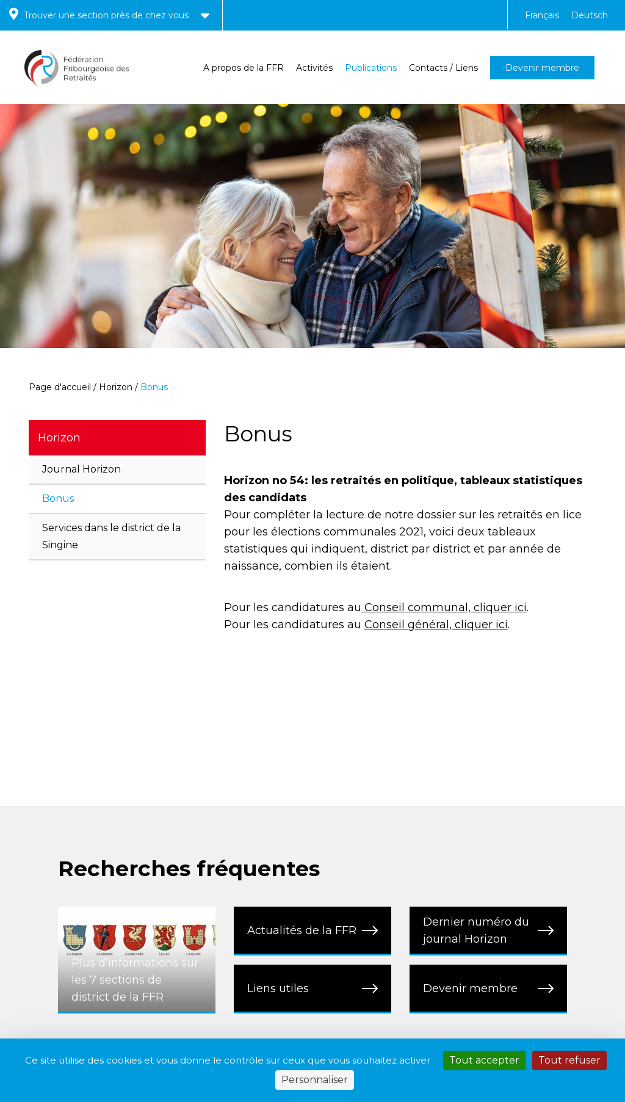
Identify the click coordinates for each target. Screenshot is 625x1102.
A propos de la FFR (243, 67)
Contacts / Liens (443, 67)
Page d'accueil (60, 387)
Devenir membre (542, 67)
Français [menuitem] (542, 15)
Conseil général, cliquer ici (436, 624)
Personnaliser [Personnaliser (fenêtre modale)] (314, 1080)
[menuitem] (542, 15)
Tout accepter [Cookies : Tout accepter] (484, 1060)
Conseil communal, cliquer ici (444, 607)
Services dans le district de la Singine (111, 536)
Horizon (115, 387)
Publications (371, 67)
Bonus (58, 498)
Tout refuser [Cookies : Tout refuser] (569, 1060)
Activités (314, 67)
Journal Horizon (81, 469)
